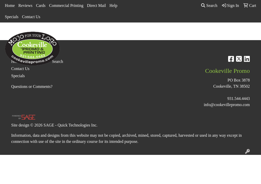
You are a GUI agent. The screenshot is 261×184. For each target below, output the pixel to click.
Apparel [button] (74, 33)
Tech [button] (234, 33)
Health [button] (197, 33)
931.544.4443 (238, 98)
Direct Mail (96, 5)
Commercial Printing (66, 5)
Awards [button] (95, 33)
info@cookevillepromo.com (227, 104)
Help (113, 5)
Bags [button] (114, 33)
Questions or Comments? (32, 86)
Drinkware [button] (134, 33)
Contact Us (31, 17)
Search (209, 5)
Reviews (25, 5)
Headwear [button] (175, 33)
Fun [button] (155, 33)
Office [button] (216, 33)
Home (10, 5)
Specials (11, 17)
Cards (40, 5)
